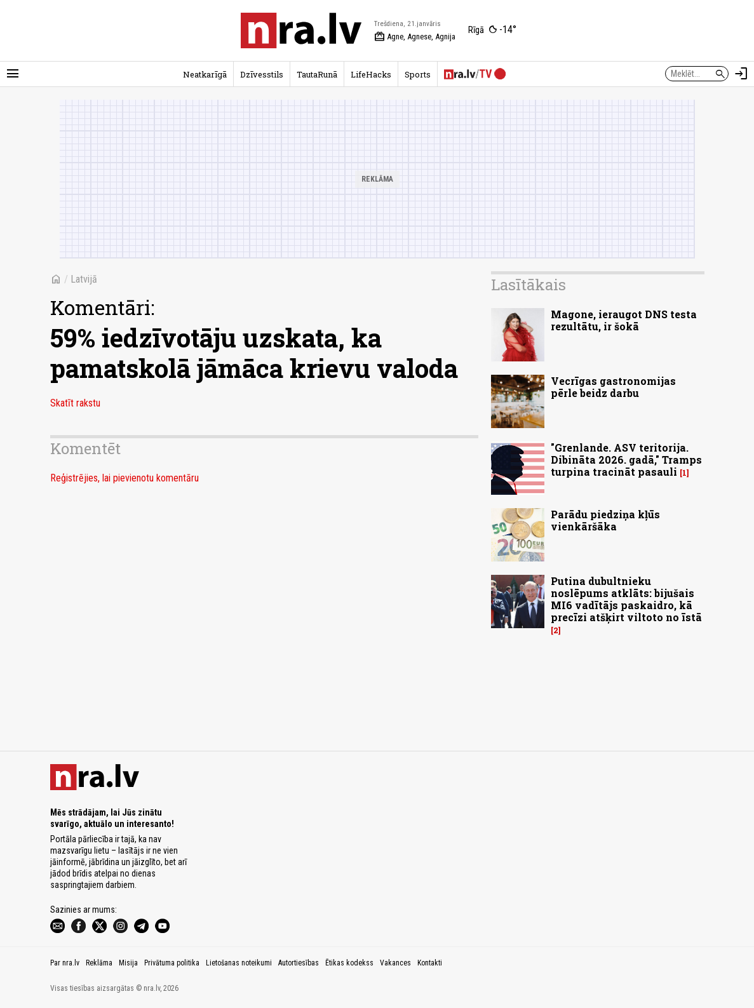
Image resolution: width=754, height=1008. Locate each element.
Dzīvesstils (261, 74)
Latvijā (84, 279)
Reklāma (99, 962)
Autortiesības (298, 962)
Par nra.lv (64, 962)
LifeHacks (371, 74)
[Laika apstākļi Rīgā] (492, 30)
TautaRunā (317, 74)
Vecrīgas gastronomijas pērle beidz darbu (613, 387)
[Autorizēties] (741, 73)
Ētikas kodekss (349, 962)
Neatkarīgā (205, 74)
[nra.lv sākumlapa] (301, 30)
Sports (418, 74)
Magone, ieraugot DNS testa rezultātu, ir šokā (624, 320)
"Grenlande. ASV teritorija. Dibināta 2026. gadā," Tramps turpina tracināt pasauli (626, 459)
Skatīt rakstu (75, 403)
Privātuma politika (171, 962)
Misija (128, 962)
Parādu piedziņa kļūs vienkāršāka (605, 520)
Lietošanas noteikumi (239, 962)
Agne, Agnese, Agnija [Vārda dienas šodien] (414, 36)
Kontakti (429, 962)
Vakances (395, 962)
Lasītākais (528, 284)
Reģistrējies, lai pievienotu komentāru (124, 478)
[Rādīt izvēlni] (12, 73)
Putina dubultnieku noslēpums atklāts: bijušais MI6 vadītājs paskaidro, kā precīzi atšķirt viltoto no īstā (626, 599)
